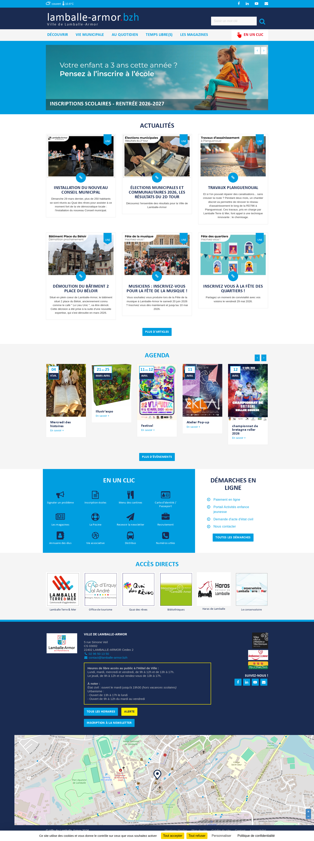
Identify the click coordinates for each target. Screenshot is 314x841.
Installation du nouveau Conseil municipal (81, 195)
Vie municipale (90, 40)
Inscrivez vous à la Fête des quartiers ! (233, 293)
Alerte (129, 716)
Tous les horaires (101, 716)
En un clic (249, 40)
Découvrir (57, 40)
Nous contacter (224, 531)
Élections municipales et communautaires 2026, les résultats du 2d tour (157, 197)
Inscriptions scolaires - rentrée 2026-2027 (107, 109)
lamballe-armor (105, 22)
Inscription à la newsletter (109, 727)
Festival (147, 431)
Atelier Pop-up (198, 427)
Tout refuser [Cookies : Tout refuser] (196, 835)
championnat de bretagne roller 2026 (245, 434)
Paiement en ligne (226, 504)
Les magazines (194, 40)
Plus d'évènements (157, 461)
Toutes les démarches (233, 542)
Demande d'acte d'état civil (233, 524)
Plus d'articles (157, 337)
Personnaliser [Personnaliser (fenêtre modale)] (221, 835)
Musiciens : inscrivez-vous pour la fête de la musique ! (157, 293)
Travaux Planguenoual (233, 193)
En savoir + (57, 435)
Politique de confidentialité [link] (256, 835)
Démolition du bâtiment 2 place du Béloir (81, 293)
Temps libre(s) (159, 40)
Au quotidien (125, 40)
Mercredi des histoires (60, 429)
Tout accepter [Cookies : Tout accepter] (172, 835)
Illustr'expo (104, 416)
